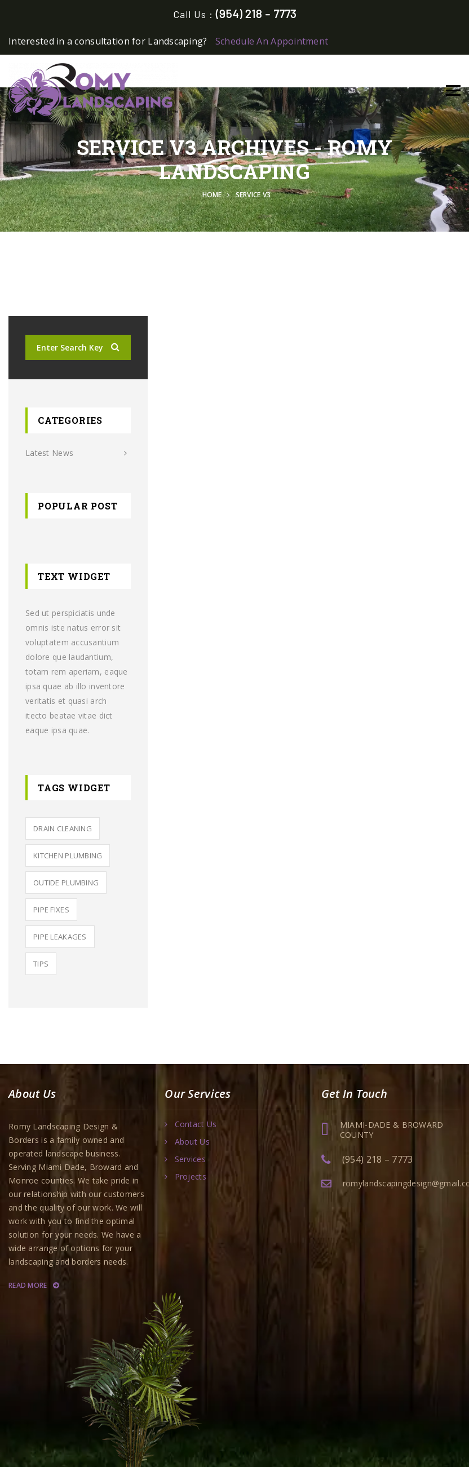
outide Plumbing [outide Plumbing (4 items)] (66, 882)
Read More (33, 1285)
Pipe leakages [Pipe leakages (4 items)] (60, 937)
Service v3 (253, 195)
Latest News (49, 452)
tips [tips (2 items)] (40, 964)
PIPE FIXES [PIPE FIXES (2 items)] (51, 910)
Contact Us (196, 1124)
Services (190, 1159)
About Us (192, 1141)
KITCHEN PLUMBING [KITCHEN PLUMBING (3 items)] (67, 855)
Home (214, 195)
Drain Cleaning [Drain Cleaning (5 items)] (62, 828)
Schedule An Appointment (271, 41)
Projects (190, 1176)
